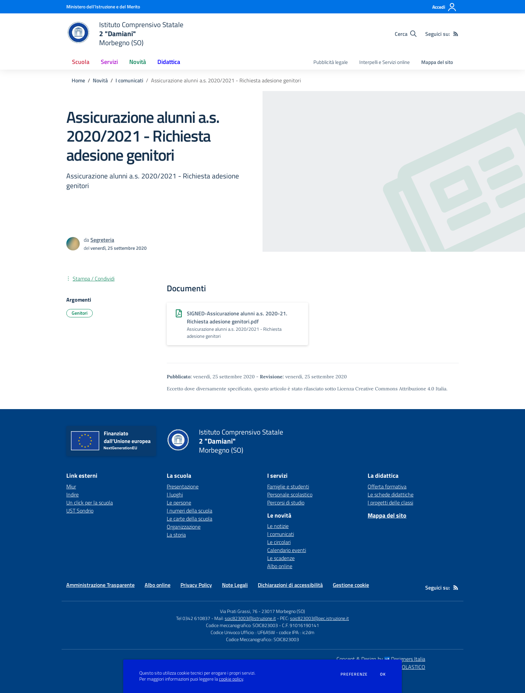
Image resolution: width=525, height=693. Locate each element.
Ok (383, 674)
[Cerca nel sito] (406, 33)
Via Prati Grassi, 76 (238, 611)
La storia (176, 535)
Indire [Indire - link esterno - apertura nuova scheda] (72, 494)
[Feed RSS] (456, 34)
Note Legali (235, 585)
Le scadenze (281, 558)
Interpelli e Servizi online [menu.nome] (384, 62)
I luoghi (175, 494)
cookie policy (231, 679)
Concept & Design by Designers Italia (380, 659)
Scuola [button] (80, 61)
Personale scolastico (289, 494)
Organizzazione (184, 527)
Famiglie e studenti (288, 486)
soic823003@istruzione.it (250, 618)
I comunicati (129, 80)
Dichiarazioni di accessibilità (290, 585)
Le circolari (279, 542)
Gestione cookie (351, 585)
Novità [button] (137, 61)
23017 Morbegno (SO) (283, 611)
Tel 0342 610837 (193, 618)
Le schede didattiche (391, 494)
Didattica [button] (168, 61)
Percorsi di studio (285, 502)
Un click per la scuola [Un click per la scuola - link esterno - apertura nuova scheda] (89, 502)
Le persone (179, 502)
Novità (100, 80)
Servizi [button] (109, 61)
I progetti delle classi (390, 502)
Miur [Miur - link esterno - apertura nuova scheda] (71, 486)
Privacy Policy (196, 585)
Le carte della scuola (189, 519)
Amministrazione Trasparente (100, 585)
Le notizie (278, 526)
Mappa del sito (437, 62)
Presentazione (183, 486)
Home (78, 80)
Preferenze (354, 674)
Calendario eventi (286, 550)
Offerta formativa (387, 486)
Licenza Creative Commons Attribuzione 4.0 (385, 389)
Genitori (79, 312)
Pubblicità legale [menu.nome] (330, 62)
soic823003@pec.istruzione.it (319, 618)
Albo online (279, 566)
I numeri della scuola (189, 511)
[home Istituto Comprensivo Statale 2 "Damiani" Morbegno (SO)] (124, 33)
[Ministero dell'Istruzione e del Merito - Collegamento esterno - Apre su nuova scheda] (103, 6)
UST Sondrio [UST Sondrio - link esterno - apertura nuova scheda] (79, 511)
